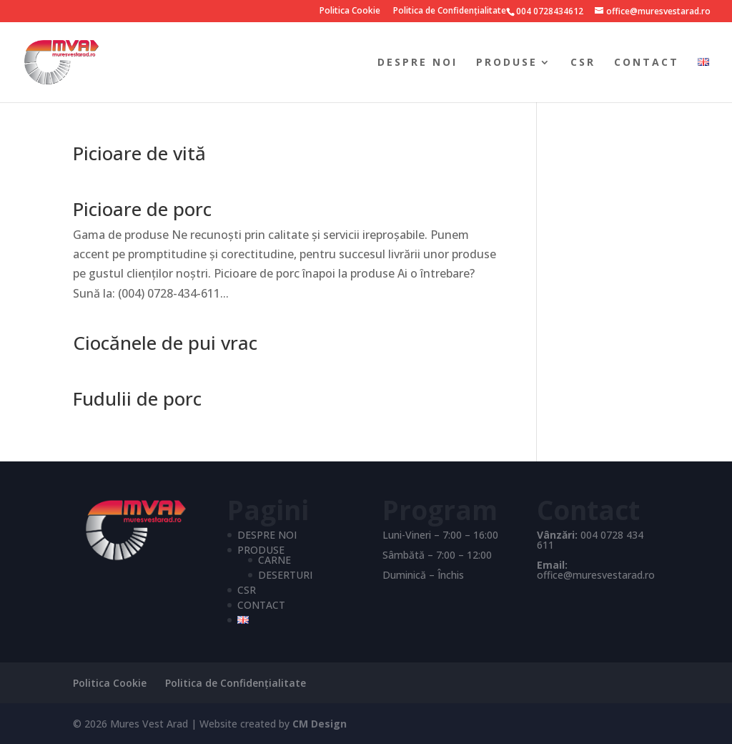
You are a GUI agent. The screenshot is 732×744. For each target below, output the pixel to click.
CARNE (274, 560)
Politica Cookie (350, 11)
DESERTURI (285, 575)
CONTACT (646, 63)
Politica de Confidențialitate (449, 11)
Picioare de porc (142, 209)
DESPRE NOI (417, 63)
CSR (582, 63)
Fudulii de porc (137, 398)
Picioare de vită (139, 153)
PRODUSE (507, 63)
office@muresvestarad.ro (596, 575)
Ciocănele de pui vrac (165, 343)
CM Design (319, 723)
